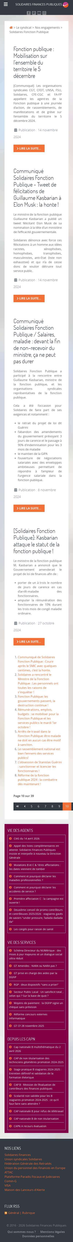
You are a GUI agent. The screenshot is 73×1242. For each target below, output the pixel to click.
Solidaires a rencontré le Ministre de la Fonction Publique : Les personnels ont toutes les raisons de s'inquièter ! (38, 683)
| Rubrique (27, 1213)
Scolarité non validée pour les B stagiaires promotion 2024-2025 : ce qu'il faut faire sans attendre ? (34, 1099)
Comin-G (11, 1181)
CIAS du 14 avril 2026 (26, 838)
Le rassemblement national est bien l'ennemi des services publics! (39, 753)
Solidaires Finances (18, 1155)
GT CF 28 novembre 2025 (28, 1026)
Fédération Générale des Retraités (28, 1163)
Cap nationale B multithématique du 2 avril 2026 (35, 1049)
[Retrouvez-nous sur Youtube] (39, 13)
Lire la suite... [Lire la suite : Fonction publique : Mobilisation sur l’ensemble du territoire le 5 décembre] (29, 148)
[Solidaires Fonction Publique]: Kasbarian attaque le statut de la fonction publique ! (36, 540)
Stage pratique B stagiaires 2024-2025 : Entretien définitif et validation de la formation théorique (35, 1073)
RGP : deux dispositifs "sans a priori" (35, 984)
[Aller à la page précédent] (24, 806)
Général (13, 1213)
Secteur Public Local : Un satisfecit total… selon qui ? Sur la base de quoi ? (36, 994)
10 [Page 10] (67, 806)
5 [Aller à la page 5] (31, 806)
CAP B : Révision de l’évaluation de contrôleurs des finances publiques (32, 1086)
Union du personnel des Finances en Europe (35, 1168)
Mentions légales (51, 1232)
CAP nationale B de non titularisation (36, 1118)
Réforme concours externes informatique (28, 1016)
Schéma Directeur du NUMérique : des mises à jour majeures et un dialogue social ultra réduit (35, 954)
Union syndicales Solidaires (23, 1159)
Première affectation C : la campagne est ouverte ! (36, 900)
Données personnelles (37, 1236)
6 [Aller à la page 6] (38, 806)
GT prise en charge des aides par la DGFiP (33, 975)
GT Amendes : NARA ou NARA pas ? (35, 966)
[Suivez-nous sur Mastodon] (34, 13)
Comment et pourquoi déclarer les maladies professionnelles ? (32, 878)
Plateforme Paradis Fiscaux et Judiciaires (32, 1177)
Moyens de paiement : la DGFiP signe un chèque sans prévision (36, 1005)
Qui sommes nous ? (21, 1232)
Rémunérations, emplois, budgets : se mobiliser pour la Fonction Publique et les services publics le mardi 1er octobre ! (38, 718)
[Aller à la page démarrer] (17, 806)
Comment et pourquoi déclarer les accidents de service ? (32, 889)
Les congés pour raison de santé (33, 929)
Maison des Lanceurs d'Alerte (25, 1190)
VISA (8, 1185)
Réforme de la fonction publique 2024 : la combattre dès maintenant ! (37, 780)
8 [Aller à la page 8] (52, 806)
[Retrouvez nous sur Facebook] (29, 13)
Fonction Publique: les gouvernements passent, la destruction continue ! (36, 701)
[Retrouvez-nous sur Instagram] (44, 13)
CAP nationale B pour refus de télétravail (38, 1111)
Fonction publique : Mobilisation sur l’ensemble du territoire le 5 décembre (33, 62)
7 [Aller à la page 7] (45, 806)
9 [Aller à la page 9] (59, 806)
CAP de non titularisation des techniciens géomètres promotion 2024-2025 (36, 1060)
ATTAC (9, 1172)
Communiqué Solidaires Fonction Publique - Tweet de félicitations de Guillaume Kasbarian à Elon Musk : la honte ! (37, 187)
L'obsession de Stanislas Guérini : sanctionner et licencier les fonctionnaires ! (40, 767)
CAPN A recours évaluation (29, 1126)
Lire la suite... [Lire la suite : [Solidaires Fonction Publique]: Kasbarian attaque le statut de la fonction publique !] (29, 642)
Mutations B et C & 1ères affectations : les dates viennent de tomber (35, 867)
